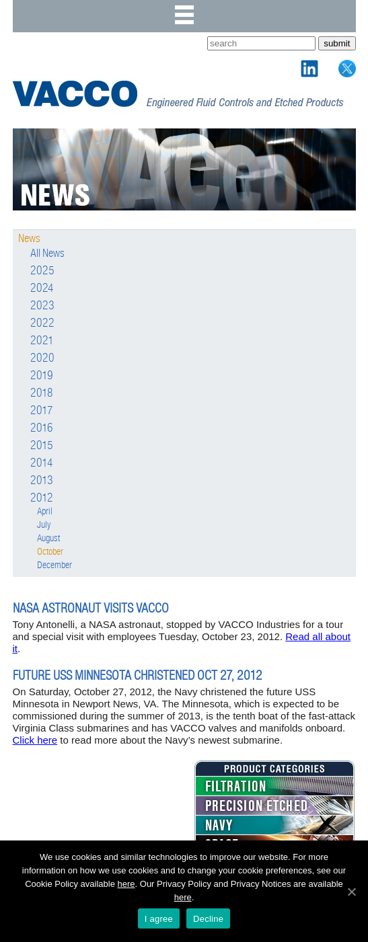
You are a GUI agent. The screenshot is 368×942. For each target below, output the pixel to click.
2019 (41, 376)
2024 (42, 288)
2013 (41, 481)
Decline (208, 919)
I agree (159, 919)
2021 (42, 341)
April (44, 511)
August (48, 538)
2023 (42, 306)
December (54, 565)
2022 (42, 323)
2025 (42, 271)
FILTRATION (236, 786)
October (50, 551)
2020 (42, 358)
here (126, 884)
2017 (41, 411)
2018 (41, 393)
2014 (41, 463)
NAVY (219, 825)
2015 (41, 446)
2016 (41, 428)
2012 (41, 498)
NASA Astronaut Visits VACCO (91, 608)
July (43, 525)
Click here (35, 740)
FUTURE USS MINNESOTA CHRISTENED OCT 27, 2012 (137, 675)
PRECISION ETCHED (256, 806)
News (29, 239)
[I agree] (351, 891)
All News (47, 253)
